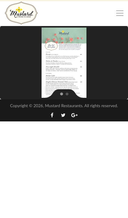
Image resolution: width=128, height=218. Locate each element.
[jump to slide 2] (66, 93)
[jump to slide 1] (61, 93)
